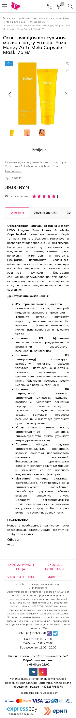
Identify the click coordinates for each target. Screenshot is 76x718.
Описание (17, 212)
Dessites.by (50, 692)
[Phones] (49, 6)
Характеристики (45, 212)
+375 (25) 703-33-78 (32, 633)
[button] (66, 94)
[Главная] (15, 6)
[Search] (70, 6)
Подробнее (13, 171)
